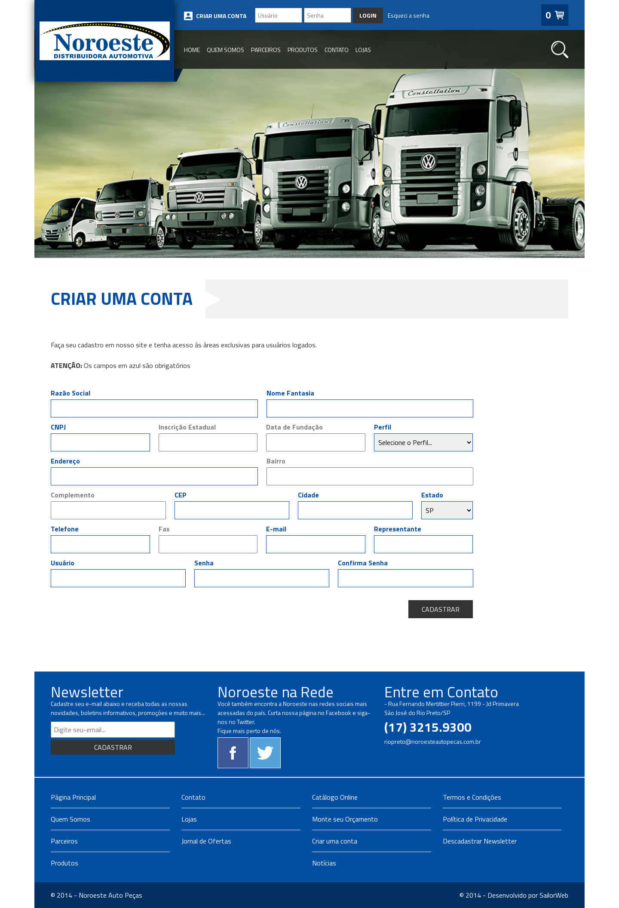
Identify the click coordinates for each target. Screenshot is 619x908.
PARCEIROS (266, 49)
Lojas (189, 819)
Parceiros (64, 841)
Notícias (324, 863)
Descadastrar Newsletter (480, 841)
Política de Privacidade (475, 819)
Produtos (64, 863)
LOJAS (363, 49)
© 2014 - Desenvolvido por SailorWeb (514, 895)
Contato (193, 797)
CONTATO (337, 49)
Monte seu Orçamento (345, 819)
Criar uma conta (334, 841)
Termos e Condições (472, 797)
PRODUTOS (303, 49)
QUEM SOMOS (225, 49)
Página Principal (73, 797)
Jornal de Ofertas (206, 841)
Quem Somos (70, 819)
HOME (192, 49)
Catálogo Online (335, 797)
